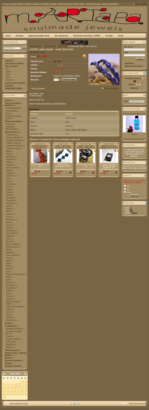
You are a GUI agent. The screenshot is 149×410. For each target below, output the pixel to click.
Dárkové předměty (14, 121)
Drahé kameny (13, 132)
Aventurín (11, 176)
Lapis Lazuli (12, 233)
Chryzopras (11, 203)
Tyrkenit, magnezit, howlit (13, 303)
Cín (7, 69)
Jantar (9, 206)
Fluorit (9, 187)
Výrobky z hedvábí (14, 366)
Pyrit (9, 271)
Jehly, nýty (11, 342)
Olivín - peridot (13, 255)
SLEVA (9, 100)
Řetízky (10, 347)
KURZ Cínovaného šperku (13, 117)
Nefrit (9, 250)
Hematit (10, 195)
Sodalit (10, 291)
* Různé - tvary (13, 143)
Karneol (10, 214)
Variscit (10, 312)
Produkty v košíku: (134, 78)
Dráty (9, 113)
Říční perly (11, 285)
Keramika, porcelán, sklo (14, 332)
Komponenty (12, 326)
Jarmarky (9, 86)
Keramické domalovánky (12, 128)
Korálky (9, 323)
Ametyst (10, 165)
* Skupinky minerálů (15, 146)
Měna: (126, 101)
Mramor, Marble (13, 244)
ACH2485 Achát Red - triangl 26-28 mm (40, 146)
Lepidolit (10, 236)
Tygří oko (10, 299)
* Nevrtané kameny (15, 140)
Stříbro (8, 72)
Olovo (8, 77)
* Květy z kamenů (14, 137)
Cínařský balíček (13, 108)
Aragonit (10, 173)
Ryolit (9, 280)
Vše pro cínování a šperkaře (13, 104)
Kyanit (9, 222)
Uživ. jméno (128, 47)
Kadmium (10, 80)
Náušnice (11, 344)
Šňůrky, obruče (13, 350)
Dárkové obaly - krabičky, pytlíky (16, 354)
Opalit (9, 261)
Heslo (126, 52)
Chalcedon (11, 198)
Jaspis (10, 209)
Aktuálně (9, 61)
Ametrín (10, 162)
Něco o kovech (11, 66)
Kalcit (9, 211)
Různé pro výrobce (14, 361)
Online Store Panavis (137, 404)
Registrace (129, 63)
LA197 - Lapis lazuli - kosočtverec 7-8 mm (63, 146)
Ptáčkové (10, 124)
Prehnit (10, 269)
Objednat (134, 88)
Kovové (10, 336)
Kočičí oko (11, 220)
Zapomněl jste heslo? (133, 66)
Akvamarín (11, 157)
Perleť (10, 266)
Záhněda (10, 317)
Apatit (9, 151)
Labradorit (11, 230)
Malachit (10, 241)
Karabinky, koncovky (15, 329)
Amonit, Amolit (13, 168)
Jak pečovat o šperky (14, 63)
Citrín (9, 178)
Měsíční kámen (13, 247)
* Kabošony (12, 135)
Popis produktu (38, 89)
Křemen (10, 225)
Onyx (9, 258)
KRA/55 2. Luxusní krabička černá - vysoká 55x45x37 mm (108, 147)
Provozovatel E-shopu (19, 404)
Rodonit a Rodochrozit (16, 274)
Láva (9, 239)
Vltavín (10, 315)
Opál (9, 263)
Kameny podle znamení (15, 83)
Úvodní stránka (35, 46)
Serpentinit (11, 288)
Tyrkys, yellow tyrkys (15, 306)
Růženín (10, 282)
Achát (9, 154)
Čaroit (9, 181)
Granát (10, 192)
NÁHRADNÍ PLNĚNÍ (13, 88)
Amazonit (11, 159)
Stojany (9, 363)
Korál (9, 217)
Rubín (9, 277)
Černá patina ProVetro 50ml (134, 114)
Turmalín (10, 296)
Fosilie (10, 189)
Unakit (10, 309)
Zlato (8, 74)
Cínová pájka (12, 111)
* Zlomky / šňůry (14, 148)
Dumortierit (11, 184)
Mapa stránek (141, 4)
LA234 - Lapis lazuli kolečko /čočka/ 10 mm (86, 146)
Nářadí (9, 358)
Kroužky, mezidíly (14, 339)
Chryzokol (11, 200)
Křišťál (10, 228)
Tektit (9, 293)
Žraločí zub (11, 320)
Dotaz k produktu (110, 88)
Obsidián (10, 252)
